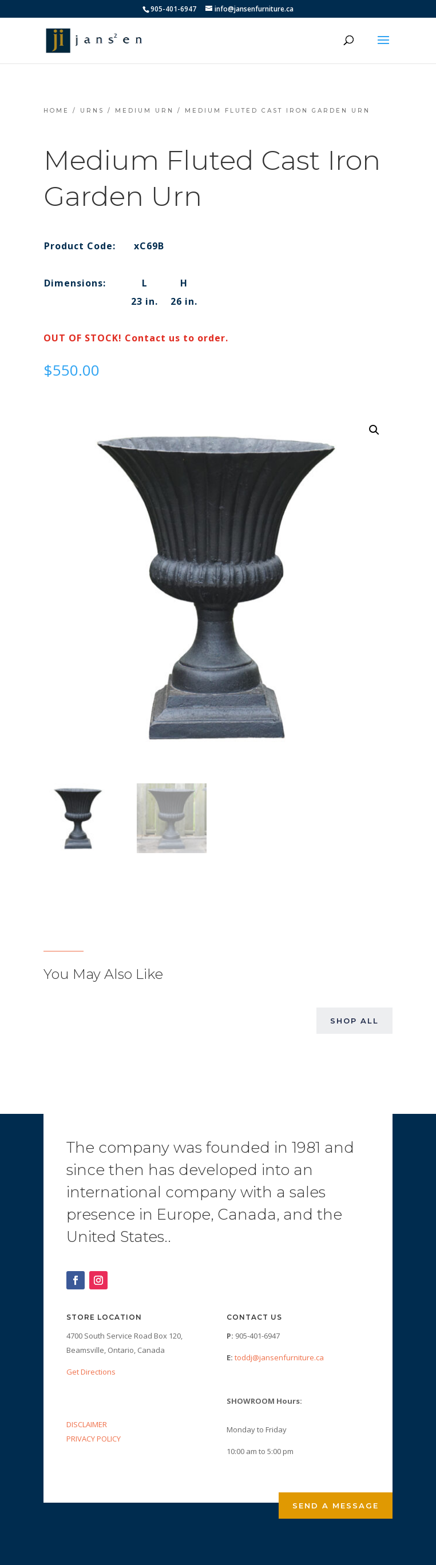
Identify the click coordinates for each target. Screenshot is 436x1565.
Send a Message (335, 1505)
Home (56, 110)
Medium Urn (144, 110)
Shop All (354, 1020)
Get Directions (91, 1372)
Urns (92, 110)
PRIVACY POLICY (93, 1438)
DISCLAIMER (86, 1424)
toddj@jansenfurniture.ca (279, 1357)
